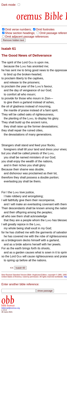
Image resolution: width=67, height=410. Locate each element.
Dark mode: (8, 4)
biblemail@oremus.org (10, 308)
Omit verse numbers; (18, 29)
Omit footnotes (45, 29)
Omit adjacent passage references (27, 36)
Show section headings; (20, 33)
